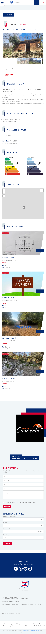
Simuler (7, 543)
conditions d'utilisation (35, 630)
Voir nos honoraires (30, 458)
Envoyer (7, 506)
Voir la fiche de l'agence (16, 457)
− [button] (3, 192)
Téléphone (6, 489)
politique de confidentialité (23, 502)
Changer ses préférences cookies (12, 626)
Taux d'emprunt (7, 535)
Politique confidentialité (23, 624)
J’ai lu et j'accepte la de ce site (20, 502)
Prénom (6, 477)
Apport (5, 522)
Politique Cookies (37, 624)
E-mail (5, 485)
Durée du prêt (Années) (9, 529)
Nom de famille (8, 481)
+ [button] (3, 190)
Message (6, 493)
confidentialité (25, 630)
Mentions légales (9, 624)
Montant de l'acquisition (9, 516)
